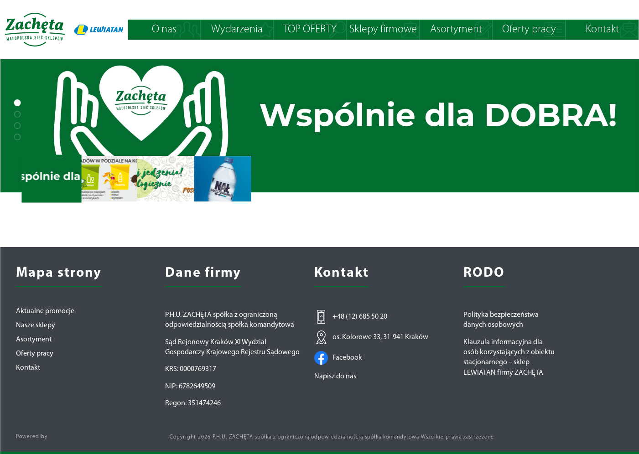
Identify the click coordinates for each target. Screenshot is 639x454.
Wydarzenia (237, 29)
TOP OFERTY (310, 29)
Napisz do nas (335, 376)
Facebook (338, 358)
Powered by (31, 436)
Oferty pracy (529, 29)
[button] (17, 102)
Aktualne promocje (45, 311)
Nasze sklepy (35, 325)
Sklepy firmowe (383, 29)
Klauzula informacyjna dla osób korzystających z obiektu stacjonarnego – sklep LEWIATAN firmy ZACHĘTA (509, 358)
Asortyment (456, 29)
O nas (164, 29)
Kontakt (602, 29)
